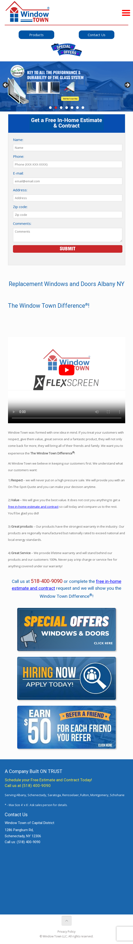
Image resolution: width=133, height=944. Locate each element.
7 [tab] (83, 107)
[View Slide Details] (66, 86)
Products (36, 34)
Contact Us (96, 34)
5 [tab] (72, 107)
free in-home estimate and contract (33, 506)
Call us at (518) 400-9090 (28, 785)
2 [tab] (55, 107)
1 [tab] (50, 107)
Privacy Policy (66, 932)
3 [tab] (61, 107)
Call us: (22, 842)
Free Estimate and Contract (55, 779)
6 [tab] (77, 107)
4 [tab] (66, 107)
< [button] (5, 85)
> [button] (127, 85)
